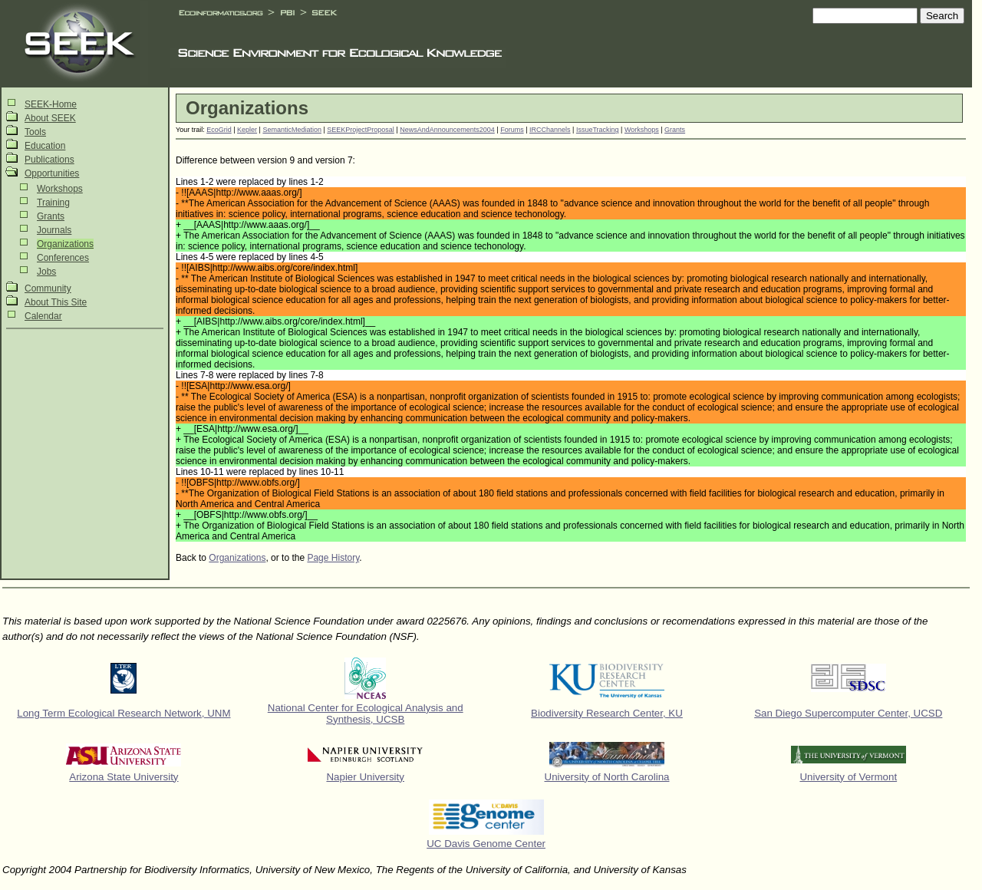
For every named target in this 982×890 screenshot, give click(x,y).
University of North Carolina (607, 777)
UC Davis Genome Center (486, 843)
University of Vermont (848, 777)
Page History (333, 557)
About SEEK (50, 118)
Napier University (365, 777)
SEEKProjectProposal (360, 130)
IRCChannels (550, 130)
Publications (49, 159)
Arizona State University (123, 777)
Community (48, 288)
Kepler (247, 130)
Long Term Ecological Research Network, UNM (123, 713)
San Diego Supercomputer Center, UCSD (848, 713)
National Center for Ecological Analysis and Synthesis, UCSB (365, 713)
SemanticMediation (291, 130)
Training (53, 202)
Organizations (65, 244)
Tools (35, 132)
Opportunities (52, 173)
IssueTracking (597, 130)
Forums (512, 130)
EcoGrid (219, 130)
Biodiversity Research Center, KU (607, 713)
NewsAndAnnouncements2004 (447, 130)
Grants (50, 216)
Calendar (43, 316)
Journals (54, 230)
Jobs (46, 271)
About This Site (56, 302)
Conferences (63, 257)
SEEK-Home (51, 104)
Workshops (60, 188)
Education (45, 145)
